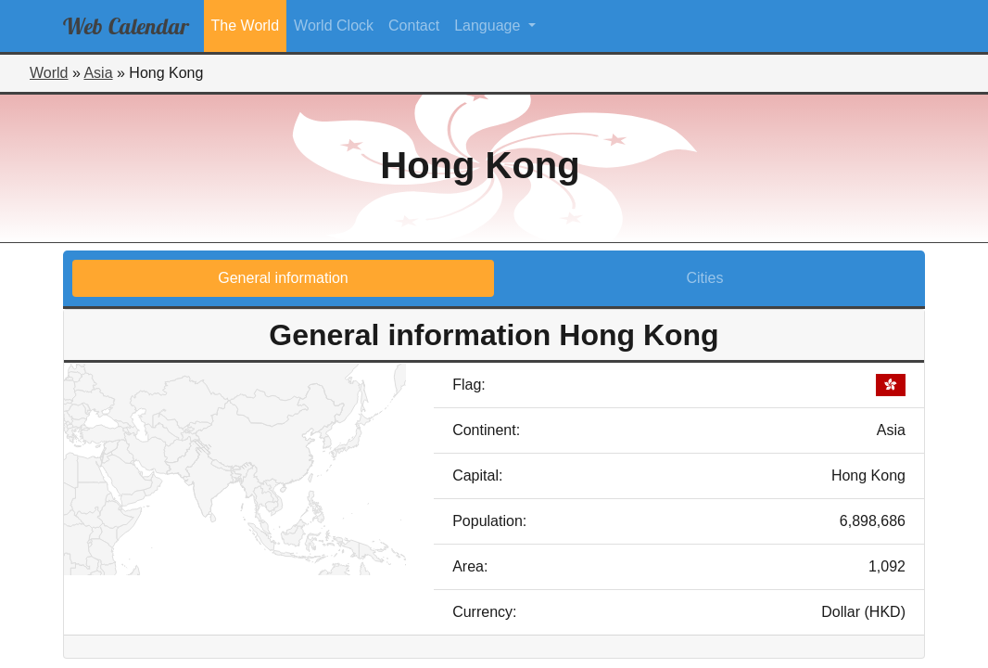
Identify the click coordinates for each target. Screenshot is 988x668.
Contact (413, 25)
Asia (97, 73)
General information (283, 278)
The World (245, 25)
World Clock (334, 25)
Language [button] (489, 25)
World (49, 73)
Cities (704, 278)
